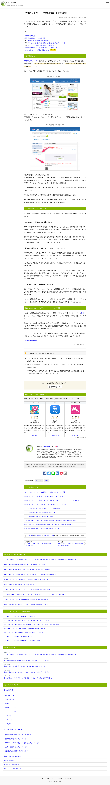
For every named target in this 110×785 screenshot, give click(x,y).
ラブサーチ (9, 720)
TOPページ (42, 779)
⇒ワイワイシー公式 (30, 340)
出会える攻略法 (9, 760)
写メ (41, 480)
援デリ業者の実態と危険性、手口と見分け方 (19, 584)
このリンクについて (80, 344)
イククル (8, 724)
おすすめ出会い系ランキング (14, 729)
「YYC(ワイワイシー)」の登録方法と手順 (38, 516)
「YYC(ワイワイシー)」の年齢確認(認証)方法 (39, 512)
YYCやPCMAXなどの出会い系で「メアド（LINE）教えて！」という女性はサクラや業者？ (35, 594)
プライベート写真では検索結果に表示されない (42, 45)
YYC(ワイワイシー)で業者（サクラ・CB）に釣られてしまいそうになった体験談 (51, 500)
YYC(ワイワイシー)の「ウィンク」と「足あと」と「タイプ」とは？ (47, 504)
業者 (82, 313)
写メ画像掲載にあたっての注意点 (35, 38)
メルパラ (8, 716)
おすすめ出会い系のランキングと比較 (18, 735)
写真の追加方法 (30, 36)
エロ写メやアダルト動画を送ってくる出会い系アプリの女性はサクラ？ (28, 579)
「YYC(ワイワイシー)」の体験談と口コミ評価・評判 (42, 508)
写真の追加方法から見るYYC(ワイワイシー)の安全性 (41, 48)
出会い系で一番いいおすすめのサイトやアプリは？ (41, 528)
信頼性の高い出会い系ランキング (16, 751)
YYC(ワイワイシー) (30, 61)
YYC (36, 480)
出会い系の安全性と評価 (12, 756)
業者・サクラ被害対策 (11, 764)
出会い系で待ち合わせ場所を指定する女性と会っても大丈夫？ (25, 564)
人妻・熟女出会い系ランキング (16, 747)
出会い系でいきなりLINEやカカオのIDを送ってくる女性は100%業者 (27, 569)
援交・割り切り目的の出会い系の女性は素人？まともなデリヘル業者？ (48, 524)
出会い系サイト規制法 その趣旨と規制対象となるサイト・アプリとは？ (55, 665)
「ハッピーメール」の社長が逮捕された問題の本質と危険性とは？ (27, 599)
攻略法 (46, 480)
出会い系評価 (8, 690)
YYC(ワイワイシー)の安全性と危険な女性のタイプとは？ (43, 496)
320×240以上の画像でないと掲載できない (40, 40)
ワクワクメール (10, 695)
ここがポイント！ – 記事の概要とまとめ (37, 50)
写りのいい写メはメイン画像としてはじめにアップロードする (46, 43)
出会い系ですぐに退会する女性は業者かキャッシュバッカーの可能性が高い (50, 520)
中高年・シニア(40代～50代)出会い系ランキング (22, 743)
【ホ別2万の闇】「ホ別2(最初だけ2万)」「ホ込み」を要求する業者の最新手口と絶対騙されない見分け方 (40, 559)
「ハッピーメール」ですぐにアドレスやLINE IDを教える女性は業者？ (28, 589)
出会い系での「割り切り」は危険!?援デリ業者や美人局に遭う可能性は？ (55, 677)
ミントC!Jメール (11, 711)
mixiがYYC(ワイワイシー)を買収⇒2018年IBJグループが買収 (45, 492)
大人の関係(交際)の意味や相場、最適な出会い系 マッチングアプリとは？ (55, 659)
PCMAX (8, 703)
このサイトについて (64, 779)
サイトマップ (52, 779)
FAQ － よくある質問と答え (13, 768)
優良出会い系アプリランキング (16, 739)
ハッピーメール (10, 699)
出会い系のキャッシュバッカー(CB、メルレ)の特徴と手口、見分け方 (27, 604)
